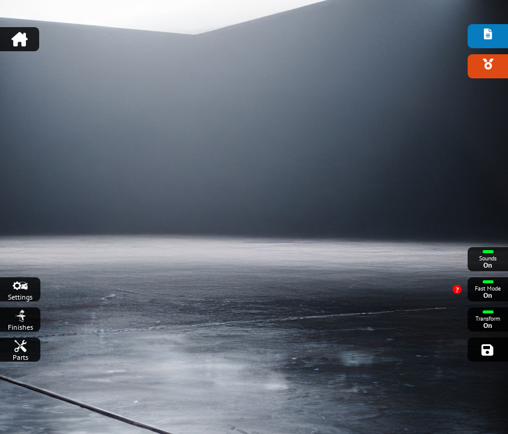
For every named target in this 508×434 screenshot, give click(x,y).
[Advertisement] (254, 33)
